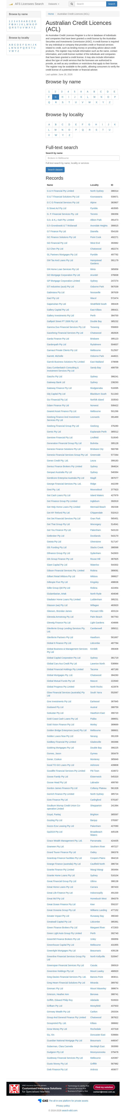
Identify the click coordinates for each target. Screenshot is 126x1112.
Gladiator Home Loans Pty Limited (63, 599)
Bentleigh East (97, 1046)
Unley (93, 939)
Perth (93, 315)
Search (111, 4)
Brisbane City (96, 449)
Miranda (94, 982)
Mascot (93, 681)
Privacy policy (63, 1105)
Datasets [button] (53, 4)
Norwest (94, 405)
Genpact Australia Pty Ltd (59, 472)
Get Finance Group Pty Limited (62, 501)
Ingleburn (94, 501)
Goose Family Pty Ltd (57, 776)
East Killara (95, 309)
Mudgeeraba (96, 388)
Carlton (93, 1011)
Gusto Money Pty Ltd (57, 1063)
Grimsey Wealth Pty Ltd (58, 1011)
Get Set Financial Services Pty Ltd (63, 518)
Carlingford (95, 800)
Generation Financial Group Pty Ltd (64, 443)
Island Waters (97, 495)
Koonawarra (96, 196)
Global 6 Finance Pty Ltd (59, 643)
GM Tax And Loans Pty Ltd (60, 260)
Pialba (93, 719)
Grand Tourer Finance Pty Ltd (61, 852)
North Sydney (97, 191)
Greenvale (95, 455)
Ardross (94, 1069)
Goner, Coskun (54, 759)
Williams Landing (98, 910)
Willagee (94, 605)
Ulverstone (95, 541)
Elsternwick (95, 776)
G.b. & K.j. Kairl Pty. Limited (60, 220)
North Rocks (96, 686)
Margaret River (97, 927)
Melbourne (95, 350)
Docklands (95, 536)
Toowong (94, 327)
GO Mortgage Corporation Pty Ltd (63, 275)
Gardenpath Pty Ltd (56, 344)
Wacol (93, 298)
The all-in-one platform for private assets (68, 1100)
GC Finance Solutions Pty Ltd (61, 237)
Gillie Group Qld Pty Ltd (58, 588)
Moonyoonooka (97, 1052)
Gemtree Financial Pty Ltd (59, 437)
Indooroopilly (96, 893)
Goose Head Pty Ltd (57, 782)
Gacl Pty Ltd (53, 298)
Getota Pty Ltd (54, 541)
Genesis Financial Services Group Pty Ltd (67, 455)
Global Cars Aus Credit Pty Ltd (62, 663)
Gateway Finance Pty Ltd (59, 388)
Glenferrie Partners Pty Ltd (60, 637)
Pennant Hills (96, 611)
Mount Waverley (98, 988)
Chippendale (96, 512)
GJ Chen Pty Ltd (55, 249)
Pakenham (95, 530)
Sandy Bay (95, 367)
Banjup (93, 820)
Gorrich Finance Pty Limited (60, 794)
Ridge (93, 484)
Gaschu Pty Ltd (54, 376)
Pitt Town (94, 771)
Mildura (94, 576)
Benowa (94, 994)
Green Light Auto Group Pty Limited (64, 933)
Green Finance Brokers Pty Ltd (62, 927)
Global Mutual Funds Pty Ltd (61, 681)
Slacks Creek (96, 547)
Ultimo (93, 881)
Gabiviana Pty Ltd (55, 292)
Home (51, 14)
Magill (93, 478)
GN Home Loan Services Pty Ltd (63, 269)
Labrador (94, 782)
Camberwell (96, 628)
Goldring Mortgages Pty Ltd (60, 747)
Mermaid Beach (98, 507)
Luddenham (96, 599)
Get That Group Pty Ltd (58, 524)
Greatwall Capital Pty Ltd (59, 921)
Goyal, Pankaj (54, 814)
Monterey (94, 759)
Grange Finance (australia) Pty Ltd (64, 864)
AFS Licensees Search (29, 3)
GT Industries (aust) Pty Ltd (60, 286)
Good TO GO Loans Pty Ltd (60, 765)
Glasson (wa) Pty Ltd (57, 605)
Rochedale (95, 1029)
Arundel (94, 275)
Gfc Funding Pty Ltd (56, 547)
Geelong (94, 426)
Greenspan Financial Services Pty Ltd (65, 965)
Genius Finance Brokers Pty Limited (64, 466)
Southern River (97, 846)
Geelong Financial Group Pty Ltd (63, 426)
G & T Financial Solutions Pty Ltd (63, 196)
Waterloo (94, 565)
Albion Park (96, 220)
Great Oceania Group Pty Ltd (61, 910)
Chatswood (95, 249)
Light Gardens (97, 622)
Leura (93, 460)
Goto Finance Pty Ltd (57, 800)
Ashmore (94, 765)
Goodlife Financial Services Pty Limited (66, 771)
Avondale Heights (98, 225)
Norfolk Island (97, 399)
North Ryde (95, 593)
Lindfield (94, 437)
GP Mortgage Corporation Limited (63, 281)
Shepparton (96, 805)
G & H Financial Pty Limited (60, 191)
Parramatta (95, 840)
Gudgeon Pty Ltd (55, 1052)
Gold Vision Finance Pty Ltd (60, 724)
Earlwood (94, 701)
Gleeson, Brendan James (59, 611)
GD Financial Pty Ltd (57, 243)
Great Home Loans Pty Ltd (60, 887)
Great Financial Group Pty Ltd (61, 881)
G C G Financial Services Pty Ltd (63, 202)
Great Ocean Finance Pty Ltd (61, 904)
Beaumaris (95, 950)
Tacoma (94, 669)
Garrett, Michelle (55, 356)
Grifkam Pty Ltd (54, 1006)
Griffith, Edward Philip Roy (60, 1000)
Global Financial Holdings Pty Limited (65, 669)
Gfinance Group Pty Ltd (58, 553)
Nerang (94, 736)
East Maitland (97, 362)
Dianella (94, 231)
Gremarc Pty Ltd (55, 988)
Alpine (93, 202)
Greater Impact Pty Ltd (58, 916)
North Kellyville (97, 956)
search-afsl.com (69, 1110)
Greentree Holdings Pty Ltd (60, 971)
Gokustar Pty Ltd (55, 713)
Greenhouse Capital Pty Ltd (60, 945)
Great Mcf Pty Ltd (55, 898)
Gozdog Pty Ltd (54, 820)
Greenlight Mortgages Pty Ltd (61, 950)
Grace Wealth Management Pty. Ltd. (64, 840)
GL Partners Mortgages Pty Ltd (62, 254)
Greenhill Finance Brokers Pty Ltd (63, 939)
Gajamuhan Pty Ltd (56, 304)
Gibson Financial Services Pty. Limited (65, 570)
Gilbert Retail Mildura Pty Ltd (61, 576)
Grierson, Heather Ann (58, 994)
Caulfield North (97, 864)
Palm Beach (96, 617)
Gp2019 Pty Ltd (54, 832)
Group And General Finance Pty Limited (66, 1017)
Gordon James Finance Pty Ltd (62, 788)
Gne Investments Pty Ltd (59, 701)
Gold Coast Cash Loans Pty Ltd (62, 719)
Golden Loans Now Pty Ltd (60, 736)
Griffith (93, 1063)
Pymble (94, 208)
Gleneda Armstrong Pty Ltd (60, 617)
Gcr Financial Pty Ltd (57, 399)
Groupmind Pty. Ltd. (56, 1023)
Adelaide (94, 1000)
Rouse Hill (95, 559)
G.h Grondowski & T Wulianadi (62, 225)
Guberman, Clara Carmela (60, 1046)
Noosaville (95, 292)
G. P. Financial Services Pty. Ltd (62, 214)
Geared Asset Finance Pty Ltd (61, 411)
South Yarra (96, 692)
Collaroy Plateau (98, 788)
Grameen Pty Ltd (55, 846)
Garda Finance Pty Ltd (58, 338)
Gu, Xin (50, 1035)
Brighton (94, 814)
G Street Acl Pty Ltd (56, 208)
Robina (93, 570)
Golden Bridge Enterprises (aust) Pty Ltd (66, 730)
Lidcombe (95, 643)
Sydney (94, 281)
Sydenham (95, 553)
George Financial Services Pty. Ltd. (64, 484)
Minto (93, 269)
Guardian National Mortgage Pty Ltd (64, 1040)
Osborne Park (97, 286)
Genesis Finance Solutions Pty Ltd (64, 449)
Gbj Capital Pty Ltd (56, 394)
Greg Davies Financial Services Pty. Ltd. (66, 977)
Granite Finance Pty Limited (60, 869)
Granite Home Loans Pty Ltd (61, 875)
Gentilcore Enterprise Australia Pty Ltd (65, 478)
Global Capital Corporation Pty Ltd (63, 658)
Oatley (93, 852)
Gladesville (95, 742)
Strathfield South (98, 304)
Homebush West (98, 898)
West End (95, 243)
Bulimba (94, 443)
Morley (93, 724)
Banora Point (96, 977)
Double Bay (96, 321)
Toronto (94, 214)
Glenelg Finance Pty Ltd (58, 622)
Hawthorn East (97, 713)
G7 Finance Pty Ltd (56, 231)
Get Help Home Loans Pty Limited (63, 507)
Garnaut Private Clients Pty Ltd (62, 350)
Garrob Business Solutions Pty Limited (66, 362)
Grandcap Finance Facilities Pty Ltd (64, 858)
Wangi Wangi (96, 869)
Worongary (95, 524)
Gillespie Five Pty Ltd (57, 582)
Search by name (54, 153)
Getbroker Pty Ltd (55, 536)
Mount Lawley (97, 971)
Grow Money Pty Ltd (57, 1029)
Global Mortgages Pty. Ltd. (60, 675)
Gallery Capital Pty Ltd (58, 309)
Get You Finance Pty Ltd (59, 530)
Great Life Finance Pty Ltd (60, 893)
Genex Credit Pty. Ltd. (57, 460)
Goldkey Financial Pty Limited (61, 742)
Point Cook (95, 237)
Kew (92, 904)
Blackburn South (98, 394)
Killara (93, 1023)
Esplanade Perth (98, 431)
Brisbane (94, 338)
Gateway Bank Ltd (56, 382)
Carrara (94, 887)
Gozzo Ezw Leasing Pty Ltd (60, 826)
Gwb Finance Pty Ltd (57, 1069)
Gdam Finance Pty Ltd (58, 405)
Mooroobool (96, 489)
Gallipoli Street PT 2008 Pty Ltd (62, 321)
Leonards (94, 417)
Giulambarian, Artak (56, 593)
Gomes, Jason (54, 753)
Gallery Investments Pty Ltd (60, 315)
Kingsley (94, 582)
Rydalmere (95, 344)
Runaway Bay (97, 916)
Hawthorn (95, 637)
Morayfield (95, 1006)
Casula (93, 965)
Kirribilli (93, 649)
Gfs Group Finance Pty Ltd (60, 559)
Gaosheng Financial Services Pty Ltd (65, 333)
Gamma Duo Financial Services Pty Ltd (66, 327)
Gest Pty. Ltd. (53, 489)
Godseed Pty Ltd (55, 707)
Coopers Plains (97, 858)
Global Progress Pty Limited (60, 686)
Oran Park (95, 518)
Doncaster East (97, 1035)
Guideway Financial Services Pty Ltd (65, 1058)
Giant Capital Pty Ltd (57, 565)
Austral (93, 707)
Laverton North (97, 663)
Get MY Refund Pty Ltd (58, 512)
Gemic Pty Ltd (54, 431)
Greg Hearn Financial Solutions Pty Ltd (66, 982)
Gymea (93, 753)
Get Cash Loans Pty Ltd (58, 495)
